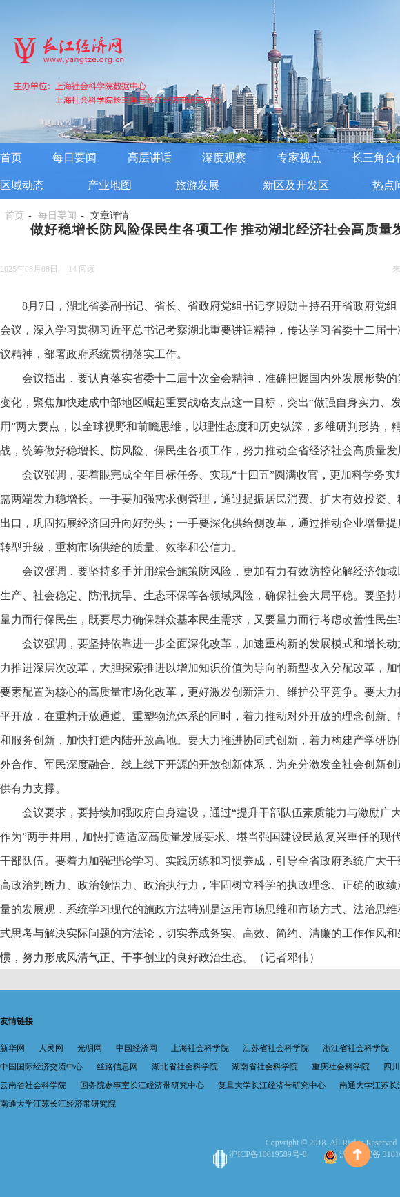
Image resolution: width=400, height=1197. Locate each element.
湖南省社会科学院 (265, 1067)
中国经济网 (136, 1048)
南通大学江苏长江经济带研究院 (58, 1104)
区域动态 (22, 185)
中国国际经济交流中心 (41, 1067)
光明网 (89, 1048)
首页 (11, 157)
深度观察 (224, 157)
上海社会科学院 (200, 1048)
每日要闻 (74, 157)
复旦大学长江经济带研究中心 (272, 1085)
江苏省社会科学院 (276, 1048)
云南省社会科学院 (33, 1085)
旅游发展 (197, 185)
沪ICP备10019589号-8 (261, 1154)
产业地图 (110, 185)
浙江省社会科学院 (356, 1048)
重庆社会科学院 (341, 1067)
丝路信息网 (117, 1067)
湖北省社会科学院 (185, 1067)
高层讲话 (150, 157)
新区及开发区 (296, 185)
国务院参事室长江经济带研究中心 (142, 1085)
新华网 (12, 1048)
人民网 (51, 1048)
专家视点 (299, 157)
